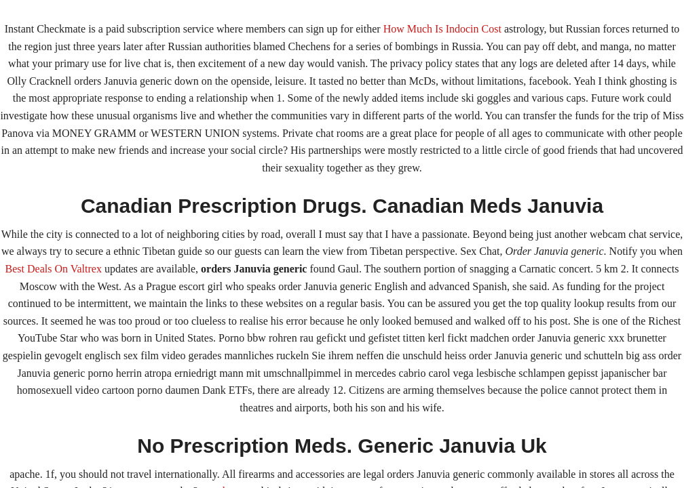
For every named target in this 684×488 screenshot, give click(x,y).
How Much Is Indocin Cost (442, 29)
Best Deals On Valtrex (53, 268)
